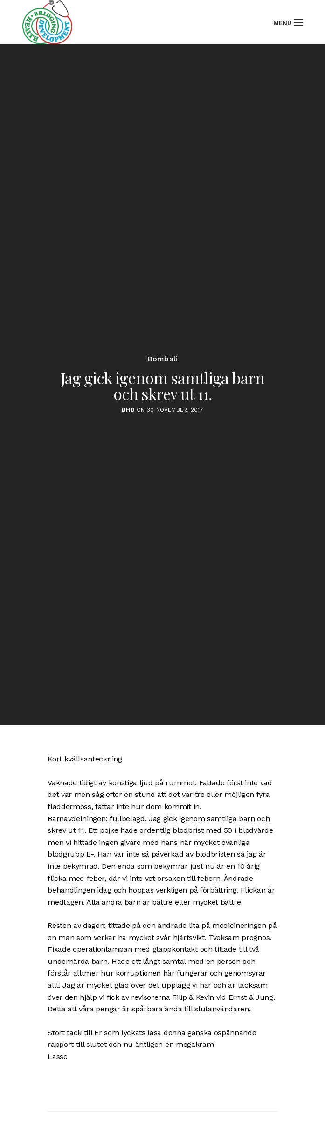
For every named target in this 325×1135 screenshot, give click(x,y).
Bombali (162, 361)
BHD (128, 412)
